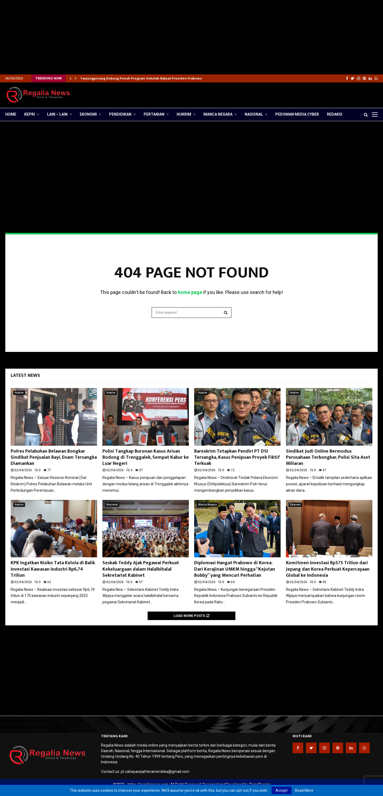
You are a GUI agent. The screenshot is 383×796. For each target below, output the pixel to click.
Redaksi (334, 114)
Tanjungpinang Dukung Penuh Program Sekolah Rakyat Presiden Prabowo (141, 78)
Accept (282, 790)
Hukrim (184, 114)
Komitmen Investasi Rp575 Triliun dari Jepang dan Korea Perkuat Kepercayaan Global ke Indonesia (327, 569)
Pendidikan (120, 114)
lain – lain (57, 114)
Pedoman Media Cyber (297, 114)
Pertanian (154, 114)
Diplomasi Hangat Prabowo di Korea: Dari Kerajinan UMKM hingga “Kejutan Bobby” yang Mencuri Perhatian (234, 569)
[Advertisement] (159, 37)
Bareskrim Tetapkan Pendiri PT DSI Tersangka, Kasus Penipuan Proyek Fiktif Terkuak (237, 457)
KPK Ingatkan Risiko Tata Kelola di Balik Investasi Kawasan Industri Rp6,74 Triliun (53, 569)
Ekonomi (88, 114)
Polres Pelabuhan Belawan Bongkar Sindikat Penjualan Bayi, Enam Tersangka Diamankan (54, 457)
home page (190, 292)
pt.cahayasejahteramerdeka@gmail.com (155, 771)
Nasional (254, 114)
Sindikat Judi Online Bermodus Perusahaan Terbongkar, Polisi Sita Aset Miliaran (328, 457)
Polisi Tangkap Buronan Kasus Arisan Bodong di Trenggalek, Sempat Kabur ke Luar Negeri (145, 457)
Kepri (29, 114)
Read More (304, 790)
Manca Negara (217, 114)
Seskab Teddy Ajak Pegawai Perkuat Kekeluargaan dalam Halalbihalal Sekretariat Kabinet (140, 569)
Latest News (25, 376)
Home (10, 114)
